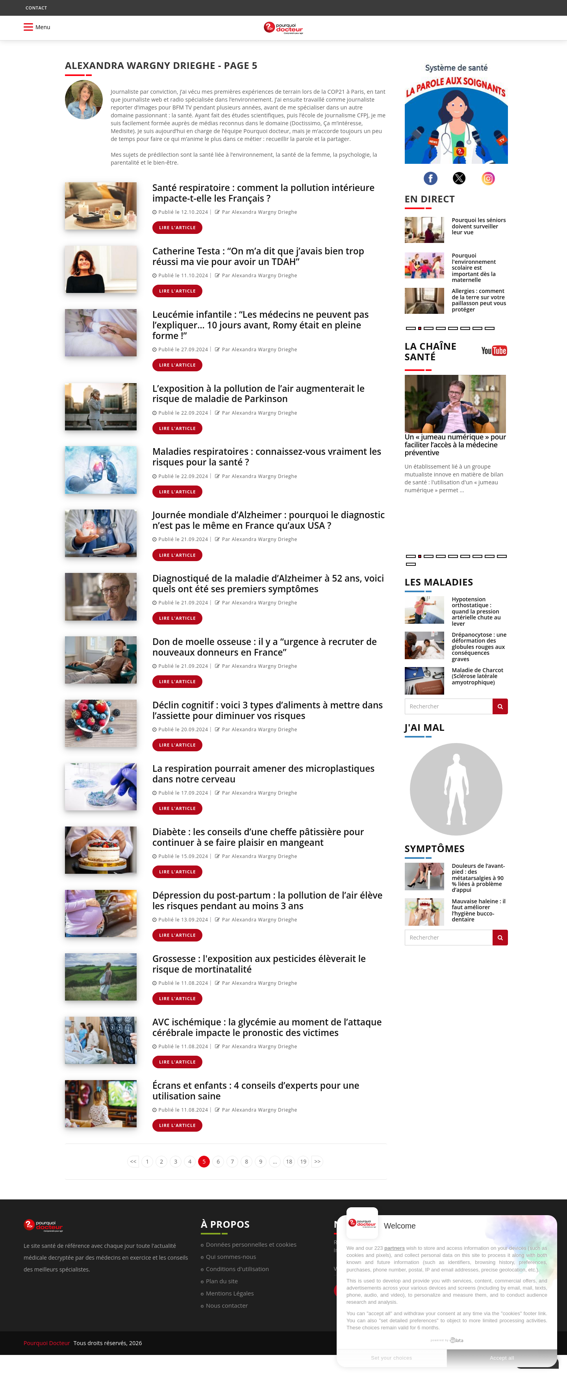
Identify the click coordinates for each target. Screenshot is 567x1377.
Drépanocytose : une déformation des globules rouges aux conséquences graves (479, 647)
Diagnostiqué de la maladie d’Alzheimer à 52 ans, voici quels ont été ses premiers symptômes (263, 590)
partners (394, 1248)
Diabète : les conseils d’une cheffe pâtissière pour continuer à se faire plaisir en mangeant (264, 842)
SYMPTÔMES (435, 848)
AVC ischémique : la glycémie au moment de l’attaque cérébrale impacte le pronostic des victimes (252, 1036)
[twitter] (460, 178)
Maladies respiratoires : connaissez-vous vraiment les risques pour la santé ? (266, 454)
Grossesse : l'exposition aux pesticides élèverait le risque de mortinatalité (265, 968)
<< (133, 1175)
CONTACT (36, 8)
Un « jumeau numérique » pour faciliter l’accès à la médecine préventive (455, 444)
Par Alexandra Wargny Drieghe (255, 211)
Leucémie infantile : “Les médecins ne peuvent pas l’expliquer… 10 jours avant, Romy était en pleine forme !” (267, 323)
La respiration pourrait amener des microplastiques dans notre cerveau (234, 779)
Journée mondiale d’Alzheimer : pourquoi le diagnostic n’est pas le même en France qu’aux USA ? (268, 522)
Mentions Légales (230, 1307)
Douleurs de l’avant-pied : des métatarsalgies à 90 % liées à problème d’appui (478, 878)
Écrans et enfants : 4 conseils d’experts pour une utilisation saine (262, 1104)
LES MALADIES (439, 581)
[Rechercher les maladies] (500, 706)
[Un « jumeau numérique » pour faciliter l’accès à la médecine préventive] (456, 404)
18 (289, 1175)
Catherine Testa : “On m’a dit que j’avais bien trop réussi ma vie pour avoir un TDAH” (264, 255)
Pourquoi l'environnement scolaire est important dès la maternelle (474, 268)
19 (303, 1175)
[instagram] (490, 178)
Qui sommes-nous (231, 1271)
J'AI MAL (425, 727)
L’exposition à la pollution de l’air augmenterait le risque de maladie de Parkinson (264, 391)
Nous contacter (227, 1319)
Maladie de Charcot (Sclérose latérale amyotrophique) (478, 676)
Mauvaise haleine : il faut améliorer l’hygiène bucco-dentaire (479, 910)
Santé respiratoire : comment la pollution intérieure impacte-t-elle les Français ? (246, 192)
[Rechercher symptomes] (500, 937)
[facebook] (432, 178)
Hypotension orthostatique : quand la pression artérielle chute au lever (476, 611)
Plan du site (222, 1295)
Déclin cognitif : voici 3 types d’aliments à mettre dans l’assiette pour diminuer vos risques (262, 716)
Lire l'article (177, 227)
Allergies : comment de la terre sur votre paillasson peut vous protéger (479, 300)
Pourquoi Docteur (48, 1357)
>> (317, 1175)
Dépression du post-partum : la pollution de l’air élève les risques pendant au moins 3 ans (261, 905)
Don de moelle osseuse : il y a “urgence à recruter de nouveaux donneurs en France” (264, 653)
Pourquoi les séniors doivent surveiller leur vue (479, 226)
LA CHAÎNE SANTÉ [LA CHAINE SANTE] (431, 351)
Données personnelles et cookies (251, 1258)
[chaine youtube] (495, 353)
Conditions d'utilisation (237, 1283)
